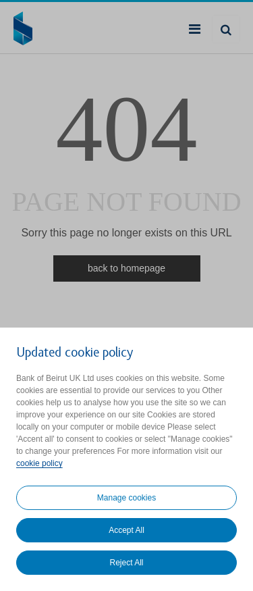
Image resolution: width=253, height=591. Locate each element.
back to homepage (126, 268)
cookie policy (39, 463)
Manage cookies (126, 498)
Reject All (126, 562)
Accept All (126, 530)
